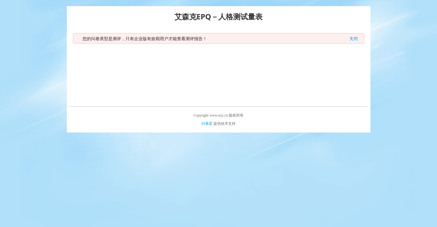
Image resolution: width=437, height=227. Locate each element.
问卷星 (207, 123)
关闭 (353, 38)
